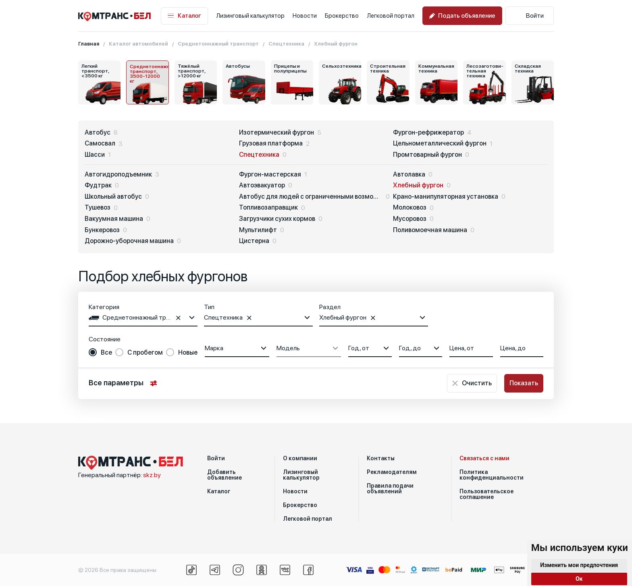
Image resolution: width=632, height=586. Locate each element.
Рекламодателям (392, 472)
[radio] (100, 352)
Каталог (184, 16)
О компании (300, 458)
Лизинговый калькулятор (250, 15)
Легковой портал (390, 15)
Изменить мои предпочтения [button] (579, 565)
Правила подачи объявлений (390, 488)
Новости (305, 15)
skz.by (152, 475)
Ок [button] (579, 579)
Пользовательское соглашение (486, 494)
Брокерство (342, 15)
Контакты (381, 458)
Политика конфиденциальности (491, 474)
